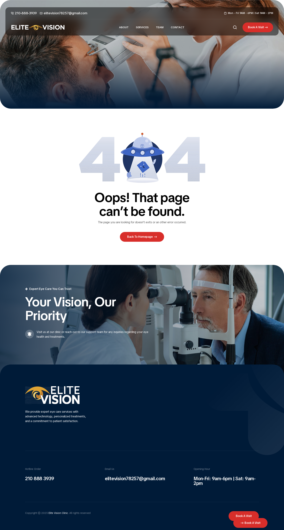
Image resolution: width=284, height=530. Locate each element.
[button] (258, 27)
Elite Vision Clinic (58, 513)
